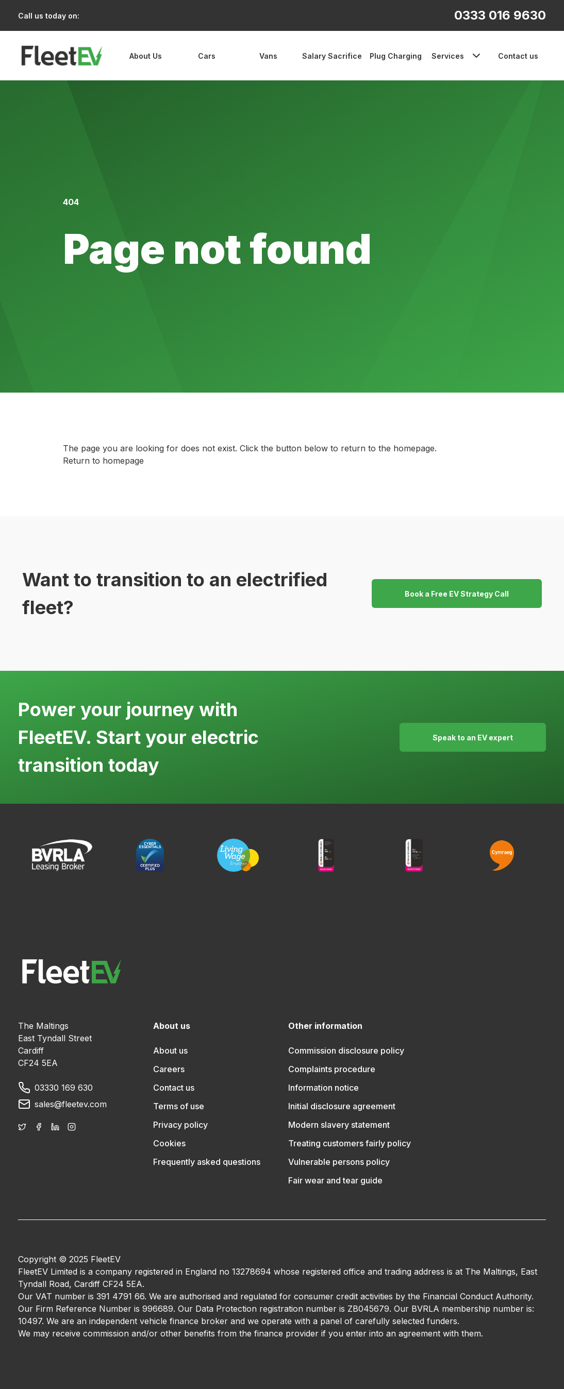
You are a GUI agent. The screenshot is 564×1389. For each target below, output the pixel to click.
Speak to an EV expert (473, 737)
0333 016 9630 (500, 15)
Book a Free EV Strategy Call (457, 593)
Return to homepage (103, 460)
